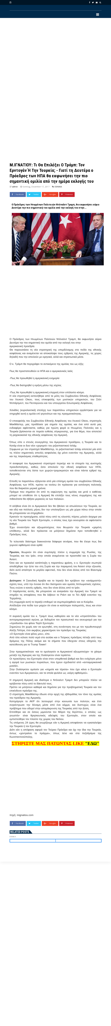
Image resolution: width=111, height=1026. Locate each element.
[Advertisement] (38, 55)
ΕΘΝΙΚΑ (58, 186)
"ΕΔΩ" (92, 743)
